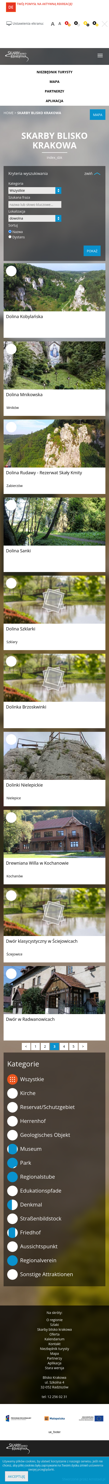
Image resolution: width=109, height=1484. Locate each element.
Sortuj (13, 225)
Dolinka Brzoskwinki (26, 707)
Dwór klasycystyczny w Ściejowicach (42, 941)
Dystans (18, 237)
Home (9, 113)
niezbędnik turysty (55, 72)
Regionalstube (31, 1177)
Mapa (54, 1353)
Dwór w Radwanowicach (30, 1019)
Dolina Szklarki (20, 629)
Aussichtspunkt (32, 1246)
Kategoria (15, 183)
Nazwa (17, 231)
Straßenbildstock (34, 1218)
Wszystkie (25, 1079)
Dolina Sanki (18, 551)
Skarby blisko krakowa (54, 1329)
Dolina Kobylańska (24, 316)
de (10, 7)
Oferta (55, 1334)
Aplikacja (55, 1363)
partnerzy (54, 91)
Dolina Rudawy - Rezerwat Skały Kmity (44, 472)
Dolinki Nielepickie (24, 785)
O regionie (54, 1320)
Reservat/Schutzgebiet (41, 1107)
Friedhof (24, 1232)
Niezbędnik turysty (54, 1348)
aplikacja (54, 101)
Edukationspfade (34, 1191)
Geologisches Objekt (38, 1135)
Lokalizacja (16, 211)
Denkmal (24, 1205)
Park (19, 1163)
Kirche (21, 1093)
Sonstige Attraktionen (40, 1274)
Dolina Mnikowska (24, 394)
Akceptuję (16, 1476)
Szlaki (54, 1324)
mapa (54, 81)
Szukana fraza (19, 197)
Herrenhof (26, 1121)
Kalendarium (54, 1339)
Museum (24, 1149)
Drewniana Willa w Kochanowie (37, 863)
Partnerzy (54, 1358)
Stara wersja (54, 1368)
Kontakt (54, 1344)
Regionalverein (32, 1260)
